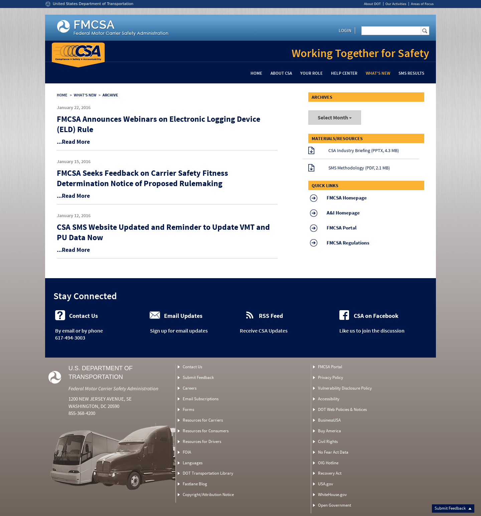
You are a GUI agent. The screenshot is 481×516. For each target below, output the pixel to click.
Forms (188, 409)
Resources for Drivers (202, 441)
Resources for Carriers (203, 420)
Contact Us (192, 367)
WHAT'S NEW (85, 94)
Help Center (344, 73)
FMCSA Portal (330, 367)
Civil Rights (328, 441)
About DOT (372, 4)
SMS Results (411, 73)
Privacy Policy (330, 377)
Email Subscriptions (200, 399)
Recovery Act (329, 473)
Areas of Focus (422, 4)
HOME (62, 94)
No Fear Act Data (333, 452)
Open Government (334, 505)
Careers (189, 388)
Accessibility (328, 399)
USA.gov (325, 484)
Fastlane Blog (195, 484)
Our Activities (395, 4)
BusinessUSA (329, 420)
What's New (378, 73)
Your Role (311, 73)
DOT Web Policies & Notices (342, 409)
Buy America (329, 431)
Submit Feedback (453, 508)
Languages (192, 463)
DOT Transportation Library (208, 473)
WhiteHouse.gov (332, 494)
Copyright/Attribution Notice (208, 494)
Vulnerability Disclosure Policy (345, 388)
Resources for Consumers (205, 431)
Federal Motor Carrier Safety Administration (113, 388)
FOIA (187, 452)
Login (345, 30)
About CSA (281, 73)
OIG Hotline (328, 463)
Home (256, 73)
